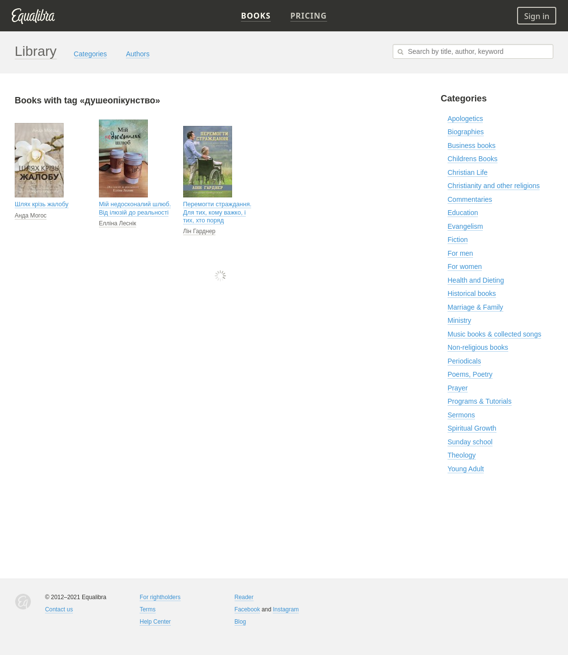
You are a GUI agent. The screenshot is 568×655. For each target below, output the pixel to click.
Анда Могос (31, 215)
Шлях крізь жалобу (42, 204)
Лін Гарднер (199, 231)
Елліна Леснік (117, 223)
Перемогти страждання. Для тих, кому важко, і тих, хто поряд (217, 212)
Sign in (536, 16)
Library (36, 51)
